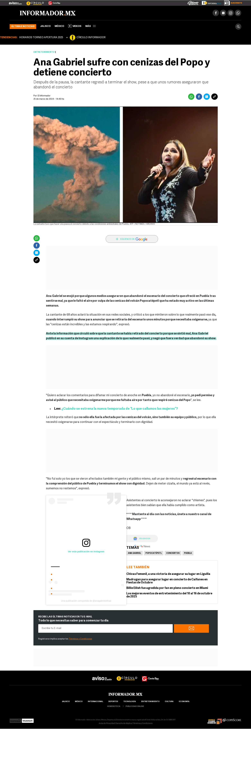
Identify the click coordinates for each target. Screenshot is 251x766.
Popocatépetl (154, 553)
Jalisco (45, 26)
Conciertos (173, 553)
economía (184, 702)
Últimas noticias (23, 26)
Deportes (113, 702)
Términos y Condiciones (80, 639)
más (90, 26)
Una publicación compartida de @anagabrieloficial (86, 601)
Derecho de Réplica (124, 723)
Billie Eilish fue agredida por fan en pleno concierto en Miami (167, 588)
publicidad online (135, 706)
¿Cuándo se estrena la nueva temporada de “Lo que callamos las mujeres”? (119, 408)
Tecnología (129, 702)
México (59, 26)
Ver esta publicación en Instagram (86, 551)
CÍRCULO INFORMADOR (91, 37)
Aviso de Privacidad (107, 723)
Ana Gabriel (134, 553)
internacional (95, 702)
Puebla (188, 553)
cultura (169, 702)
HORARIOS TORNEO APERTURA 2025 (41, 37)
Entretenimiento (44, 52)
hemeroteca (113, 706)
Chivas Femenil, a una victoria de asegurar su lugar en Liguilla (168, 574)
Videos (74, 26)
